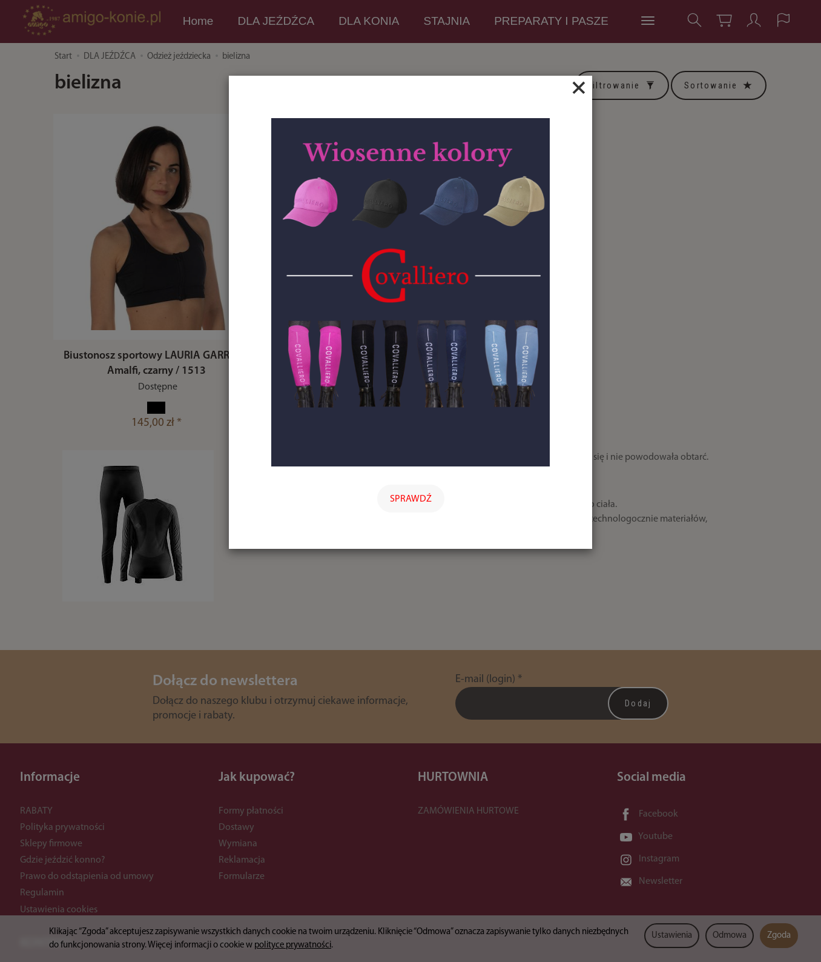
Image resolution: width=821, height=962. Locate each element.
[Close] (579, 88)
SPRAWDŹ (411, 499)
